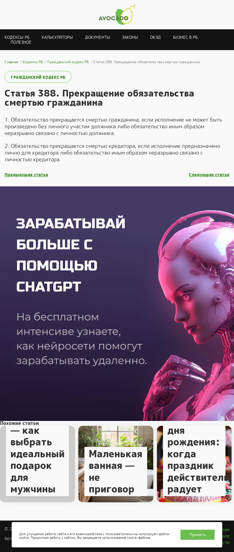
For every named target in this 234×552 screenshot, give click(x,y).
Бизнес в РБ (185, 37)
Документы (97, 37)
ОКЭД (155, 37)
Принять (198, 535)
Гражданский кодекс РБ (38, 77)
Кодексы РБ (17, 37)
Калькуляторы (57, 37)
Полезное (21, 42)
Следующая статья (209, 174)
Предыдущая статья (26, 174)
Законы (130, 37)
